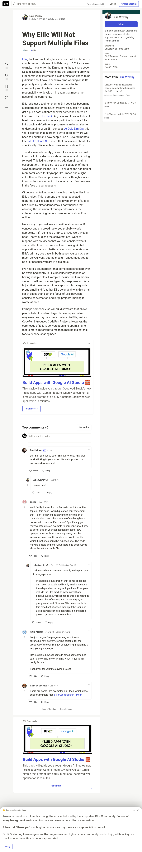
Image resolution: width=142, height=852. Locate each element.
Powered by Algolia (95, 4)
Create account (128, 3)
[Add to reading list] (6, 87)
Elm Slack (46, 116)
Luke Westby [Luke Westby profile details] (39, 480)
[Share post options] (6, 107)
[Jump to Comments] (6, 76)
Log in (113, 3)
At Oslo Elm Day (74, 128)
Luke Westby (35, 16)
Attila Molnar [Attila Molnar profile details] (36, 632)
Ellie (24, 59)
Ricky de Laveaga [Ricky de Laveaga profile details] (38, 685)
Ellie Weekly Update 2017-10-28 (121, 104)
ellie (33, 50)
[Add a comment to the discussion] (59, 438)
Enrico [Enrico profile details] (33, 502)
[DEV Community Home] (5, 4)
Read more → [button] (31, 408)
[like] (34, 470)
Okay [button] (7, 846)
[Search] (14, 4)
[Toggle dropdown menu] (89, 343)
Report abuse (66, 709)
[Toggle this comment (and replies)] (24, 455)
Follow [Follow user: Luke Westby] (121, 24)
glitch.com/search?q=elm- (68, 694)
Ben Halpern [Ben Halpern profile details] (38, 450)
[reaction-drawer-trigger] (6, 65)
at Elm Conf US (37, 141)
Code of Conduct (49, 709)
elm (25, 50)
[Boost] (6, 97)
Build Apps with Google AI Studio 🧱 (56, 382)
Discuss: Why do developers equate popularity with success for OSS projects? (121, 90)
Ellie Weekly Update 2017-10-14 (121, 116)
